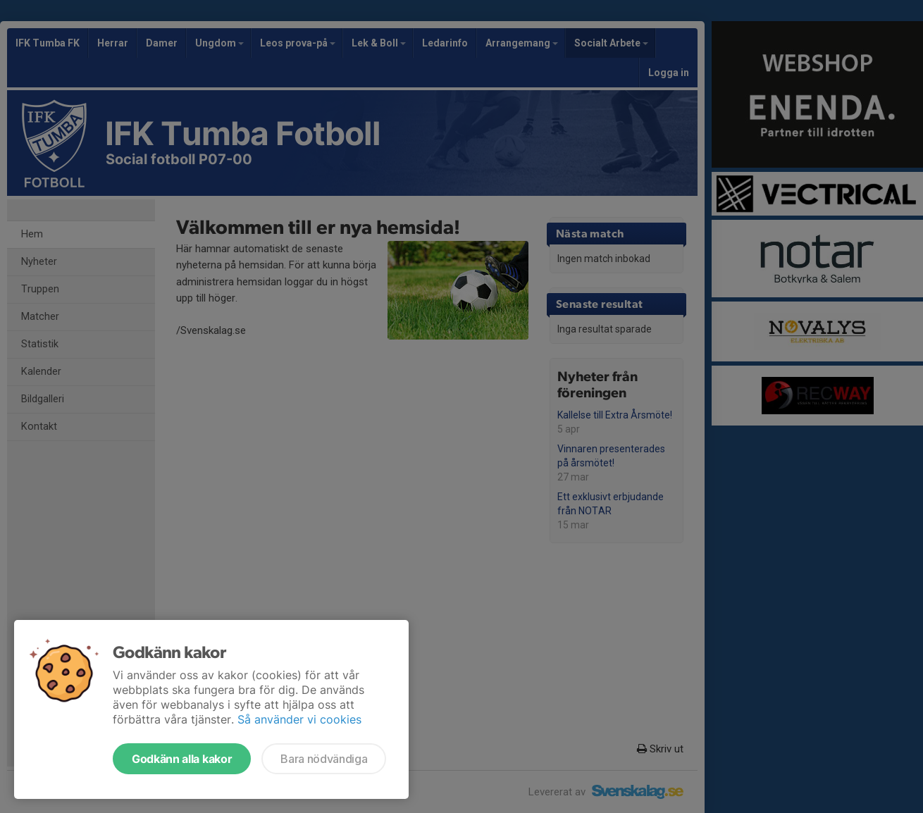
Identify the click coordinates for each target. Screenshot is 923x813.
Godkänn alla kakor (182, 759)
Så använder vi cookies (299, 719)
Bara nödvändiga (323, 759)
